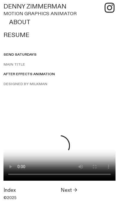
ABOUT (16, 22)
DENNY (14, 6)
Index (9, 190)
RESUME (16, 35)
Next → (69, 190)
